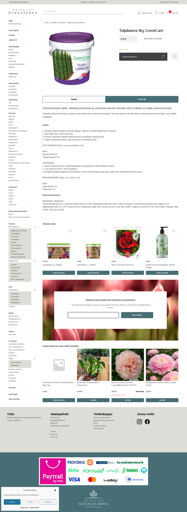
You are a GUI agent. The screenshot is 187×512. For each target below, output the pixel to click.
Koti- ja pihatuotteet (16, 346)
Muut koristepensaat (18, 256)
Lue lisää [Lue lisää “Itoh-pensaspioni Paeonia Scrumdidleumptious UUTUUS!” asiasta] (128, 400)
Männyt (11, 195)
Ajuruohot (12, 116)
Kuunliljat (12, 145)
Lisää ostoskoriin (129, 57)
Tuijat (10, 201)
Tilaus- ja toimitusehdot (102, 417)
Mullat (11, 358)
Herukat (13, 264)
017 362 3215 (54, 417)
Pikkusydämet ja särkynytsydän (19, 162)
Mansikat (14, 270)
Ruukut (11, 331)
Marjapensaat (13, 260)
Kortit (10, 58)
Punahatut (12, 168)
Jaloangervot (13, 127)
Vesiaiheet (12, 380)
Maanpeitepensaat (17, 254)
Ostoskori (173, 12)
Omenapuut (15, 299)
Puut (10, 287)
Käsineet (12, 352)
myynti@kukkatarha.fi (57, 420)
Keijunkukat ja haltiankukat (18, 130)
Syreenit (13, 251)
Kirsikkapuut (15, 293)
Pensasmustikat (16, 273)
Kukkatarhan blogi (15, 23)
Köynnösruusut (14, 316)
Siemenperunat (14, 105)
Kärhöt (11, 214)
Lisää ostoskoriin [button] (59, 272)
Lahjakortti (13, 40)
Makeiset (12, 67)
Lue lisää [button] (93, 400)
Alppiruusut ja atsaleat (19, 230)
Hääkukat (12, 55)
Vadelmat (14, 276)
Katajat (11, 190)
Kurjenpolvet (13, 142)
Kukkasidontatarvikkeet (17, 64)
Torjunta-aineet (14, 372)
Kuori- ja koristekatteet (16, 349)
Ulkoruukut (12, 334)
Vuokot (11, 177)
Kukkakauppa (14, 46)
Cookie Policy (24, 507)
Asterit (11, 122)
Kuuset (11, 192)
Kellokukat (12, 133)
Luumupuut (15, 296)
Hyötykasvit (13, 99)
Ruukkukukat (14, 83)
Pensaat (12, 223)
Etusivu (47, 22)
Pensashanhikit (16, 248)
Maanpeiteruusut (14, 318)
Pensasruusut (13, 321)
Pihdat (11, 198)
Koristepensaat (14, 226)
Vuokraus (12, 387)
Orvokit (11, 160)
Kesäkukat (12, 86)
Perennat (12, 113)
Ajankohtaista (23, 2)
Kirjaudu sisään (147, 12)
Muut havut (12, 204)
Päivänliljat (12, 171)
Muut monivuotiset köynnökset (19, 217)
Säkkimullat (15, 365)
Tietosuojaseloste (34, 507)
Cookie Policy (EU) (100, 425)
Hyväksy (12, 501)
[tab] (74, 99)
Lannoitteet (13, 355)
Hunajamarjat (15, 267)
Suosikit (161, 12)
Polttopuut (12, 378)
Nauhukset (12, 157)
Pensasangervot (16, 245)
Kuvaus (74, 99)
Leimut (11, 148)
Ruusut (11, 313)
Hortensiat (14, 236)
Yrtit (10, 102)
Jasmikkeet (15, 239)
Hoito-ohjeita (13, 30)
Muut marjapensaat (17, 279)
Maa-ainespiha (16, 362)
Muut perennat (14, 180)
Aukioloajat (13, 394)
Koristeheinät (13, 95)
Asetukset (48, 501)
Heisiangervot (16, 233)
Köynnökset (13, 92)
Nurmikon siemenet (15, 369)
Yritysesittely (13, 2)
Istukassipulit (13, 108)
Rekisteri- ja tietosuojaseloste (104, 420)
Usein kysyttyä (14, 399)
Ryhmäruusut (13, 324)
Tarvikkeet (13, 341)
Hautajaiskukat (14, 52)
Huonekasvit (13, 73)
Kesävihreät (13, 89)
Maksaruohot (13, 151)
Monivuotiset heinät (16, 154)
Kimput (11, 49)
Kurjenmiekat (13, 139)
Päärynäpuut (15, 302)
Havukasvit (13, 187)
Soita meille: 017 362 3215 (169, 2)
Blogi (10, 20)
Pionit (11, 165)
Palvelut (12, 35)
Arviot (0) (142, 99)
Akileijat (11, 119)
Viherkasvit (12, 76)
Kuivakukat (12, 61)
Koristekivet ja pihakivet (17, 344)
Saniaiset (12, 174)
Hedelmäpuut (13, 289)
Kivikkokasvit (13, 136)
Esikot (11, 124)
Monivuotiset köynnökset (18, 211)
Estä (30, 501)
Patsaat (11, 375)
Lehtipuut (12, 306)
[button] (55, 490)
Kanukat (14, 242)
